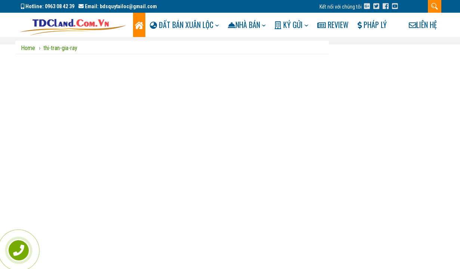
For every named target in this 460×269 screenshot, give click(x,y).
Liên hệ (423, 49)
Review (343, 24)
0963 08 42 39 (59, 6)
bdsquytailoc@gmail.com (128, 6)
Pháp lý (384, 24)
